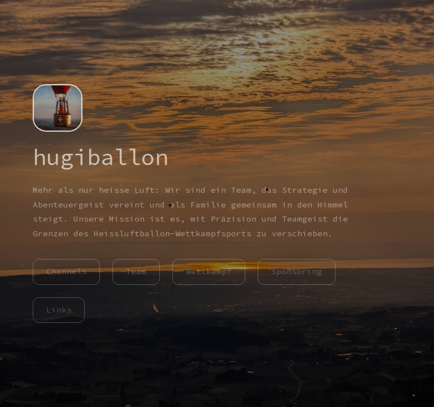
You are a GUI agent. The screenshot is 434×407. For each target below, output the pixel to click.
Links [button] (58, 310)
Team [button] (135, 271)
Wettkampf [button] (208, 271)
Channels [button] (65, 271)
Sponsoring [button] (296, 271)
